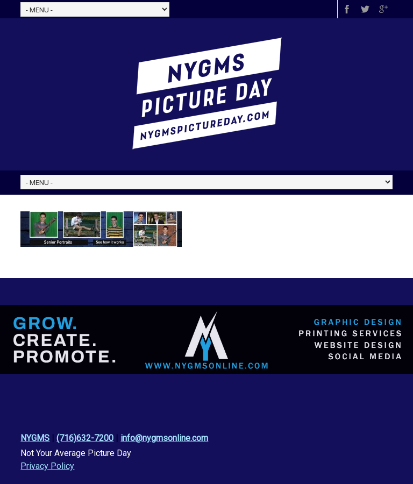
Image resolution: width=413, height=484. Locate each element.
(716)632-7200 (84, 438)
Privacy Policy (47, 466)
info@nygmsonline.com (164, 438)
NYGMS (34, 438)
